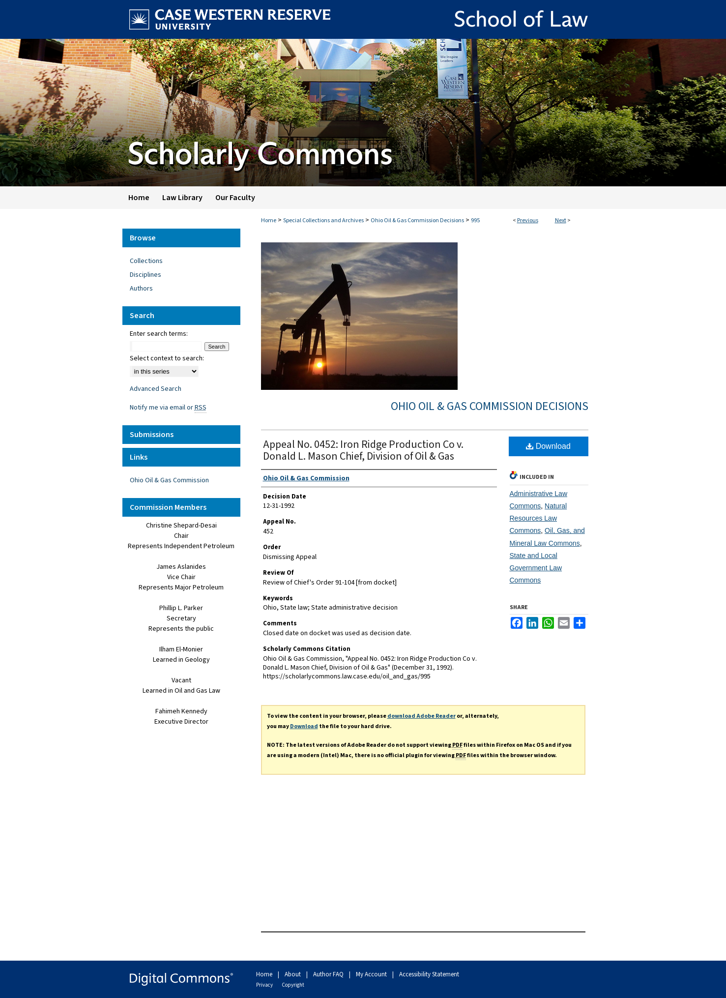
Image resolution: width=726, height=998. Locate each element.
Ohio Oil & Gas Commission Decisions (417, 220)
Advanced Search (155, 389)
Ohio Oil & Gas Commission (169, 480)
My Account (372, 974)
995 (475, 220)
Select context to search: (167, 358)
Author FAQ (329, 974)
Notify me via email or (168, 407)
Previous (527, 220)
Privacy (265, 985)
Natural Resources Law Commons (538, 518)
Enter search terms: (159, 334)
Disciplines (145, 275)
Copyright (293, 985)
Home (268, 220)
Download (548, 446)
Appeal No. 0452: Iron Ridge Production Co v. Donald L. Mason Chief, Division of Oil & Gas (363, 450)
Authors (141, 289)
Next (560, 220)
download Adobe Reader (421, 716)
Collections (146, 261)
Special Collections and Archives (323, 220)
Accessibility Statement (429, 974)
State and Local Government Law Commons (536, 568)
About (293, 974)
